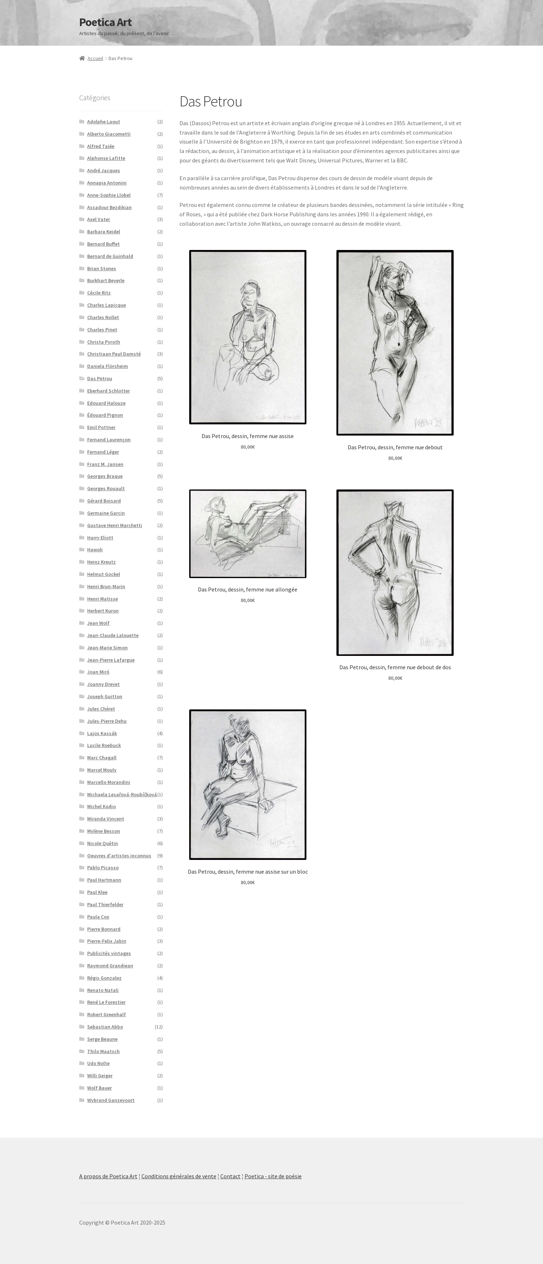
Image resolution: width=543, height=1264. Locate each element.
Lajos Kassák (102, 733)
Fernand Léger (103, 452)
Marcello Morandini (108, 782)
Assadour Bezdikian (109, 207)
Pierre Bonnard (103, 929)
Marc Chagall (101, 757)
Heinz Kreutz (101, 562)
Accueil (95, 58)
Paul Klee (97, 892)
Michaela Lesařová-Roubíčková (122, 794)
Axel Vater (98, 219)
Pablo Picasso (103, 867)
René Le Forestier (106, 1002)
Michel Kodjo (101, 806)
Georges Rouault (106, 488)
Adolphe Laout (103, 121)
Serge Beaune (102, 1039)
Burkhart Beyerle (105, 280)
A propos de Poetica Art (108, 1176)
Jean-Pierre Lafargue (111, 660)
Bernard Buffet (103, 244)
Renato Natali (103, 990)
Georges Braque (105, 476)
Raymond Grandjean (110, 965)
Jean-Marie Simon (107, 647)
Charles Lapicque (106, 305)
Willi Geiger (100, 1075)
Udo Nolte (98, 1063)
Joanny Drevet (103, 684)
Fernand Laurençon (109, 439)
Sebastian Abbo (105, 1026)
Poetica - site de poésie (273, 1176)
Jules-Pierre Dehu (107, 721)
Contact (230, 1176)
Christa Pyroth (103, 342)
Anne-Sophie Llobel (109, 195)
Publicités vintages (109, 953)
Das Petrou (99, 378)
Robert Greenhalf (106, 1014)
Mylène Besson (103, 831)
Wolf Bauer (99, 1088)
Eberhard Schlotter (108, 390)
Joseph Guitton (104, 696)
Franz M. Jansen (105, 464)
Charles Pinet (102, 329)
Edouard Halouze (106, 403)
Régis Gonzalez (104, 978)
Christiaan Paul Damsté (114, 354)
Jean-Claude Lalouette (113, 635)
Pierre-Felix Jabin (106, 941)
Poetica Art (105, 22)
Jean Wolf (98, 623)
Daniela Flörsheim (107, 366)
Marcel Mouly (101, 770)
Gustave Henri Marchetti (114, 525)
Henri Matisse (102, 598)
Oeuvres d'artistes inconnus (119, 855)
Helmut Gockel (103, 574)
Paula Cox (98, 916)
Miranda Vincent (105, 818)
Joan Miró (98, 672)
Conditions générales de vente (178, 1176)
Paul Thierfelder (105, 904)
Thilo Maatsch (103, 1051)
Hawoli (95, 549)
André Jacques (103, 170)
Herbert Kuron (103, 610)
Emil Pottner (101, 427)
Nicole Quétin (102, 843)
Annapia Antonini (107, 182)
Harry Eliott (100, 537)
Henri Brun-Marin (106, 586)
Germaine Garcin (106, 513)
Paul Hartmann (104, 880)
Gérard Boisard (104, 500)
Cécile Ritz (99, 292)
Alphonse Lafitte (106, 158)
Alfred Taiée (100, 146)
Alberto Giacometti (109, 134)
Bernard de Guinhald (110, 256)
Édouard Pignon (105, 415)
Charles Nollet (103, 317)
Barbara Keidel (103, 231)
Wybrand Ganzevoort (111, 1100)
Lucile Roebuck (104, 745)
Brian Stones (101, 268)
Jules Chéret (101, 708)
